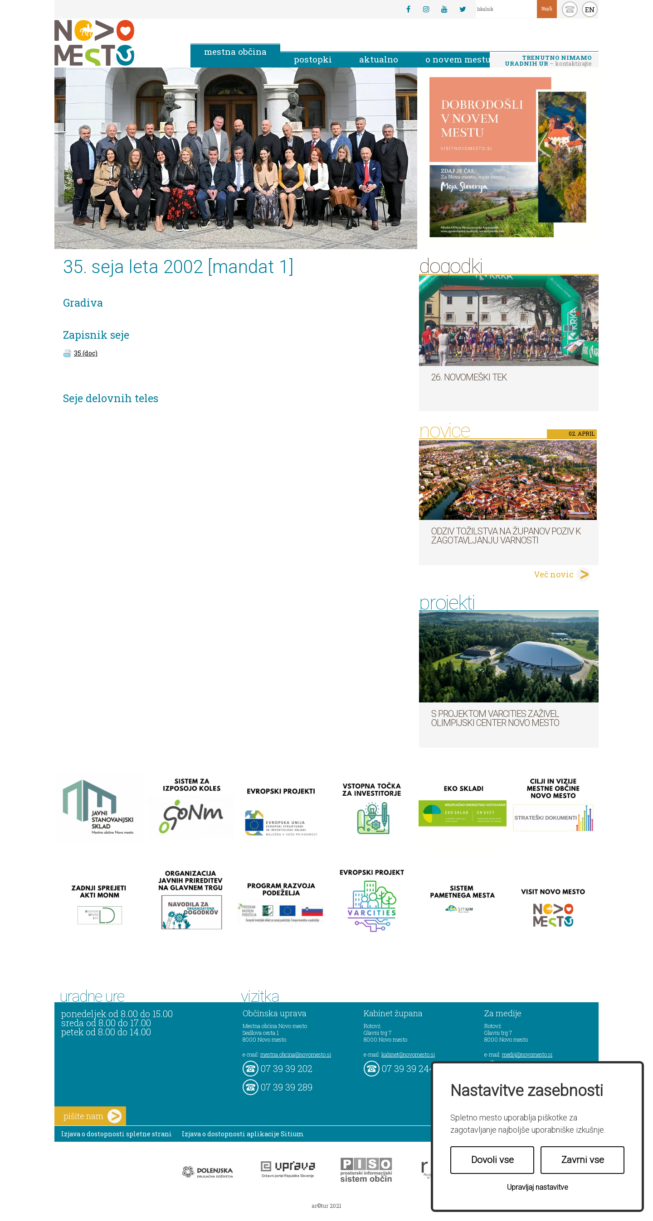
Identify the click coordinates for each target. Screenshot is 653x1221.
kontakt (570, 9)
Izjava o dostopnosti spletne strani (116, 1134)
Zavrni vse (582, 1159)
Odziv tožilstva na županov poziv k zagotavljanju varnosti (506, 536)
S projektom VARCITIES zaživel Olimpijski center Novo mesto (495, 718)
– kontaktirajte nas (548, 61)
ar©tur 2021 (326, 1205)
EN (590, 9)
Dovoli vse (492, 1159)
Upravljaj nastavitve (537, 1187)
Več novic (554, 574)
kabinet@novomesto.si (408, 1054)
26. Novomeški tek (469, 377)
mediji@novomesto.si (527, 1054)
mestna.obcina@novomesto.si (295, 1054)
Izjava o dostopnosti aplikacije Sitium (243, 1134)
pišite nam (92, 1116)
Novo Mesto (115, 43)
